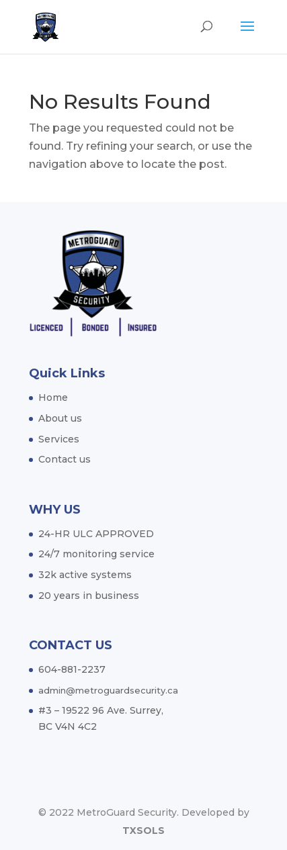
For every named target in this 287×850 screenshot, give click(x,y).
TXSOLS (143, 830)
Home (53, 397)
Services (58, 439)
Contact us (64, 459)
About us (60, 418)
